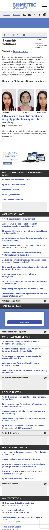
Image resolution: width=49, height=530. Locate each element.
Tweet (19, 35)
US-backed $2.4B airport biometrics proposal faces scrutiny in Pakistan (24, 232)
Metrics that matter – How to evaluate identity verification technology (22, 473)
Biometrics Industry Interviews (15, 378)
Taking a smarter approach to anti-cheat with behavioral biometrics (21, 357)
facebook (39, 14)
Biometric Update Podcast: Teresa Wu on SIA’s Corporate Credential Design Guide (22, 350)
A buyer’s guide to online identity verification (21, 459)
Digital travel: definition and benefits (17, 479)
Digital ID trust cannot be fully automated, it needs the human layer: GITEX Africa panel (23, 427)
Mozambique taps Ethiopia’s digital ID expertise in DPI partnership (23, 412)
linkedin (29, 14)
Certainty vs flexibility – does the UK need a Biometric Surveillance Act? (20, 343)
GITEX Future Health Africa (24, 511)
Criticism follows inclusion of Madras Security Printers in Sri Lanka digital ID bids (21, 254)
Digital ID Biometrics (10, 433)
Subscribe (16, 15)
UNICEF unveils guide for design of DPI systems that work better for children (24, 405)
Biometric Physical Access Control (16, 180)
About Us (7, 15)
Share (9, 35)
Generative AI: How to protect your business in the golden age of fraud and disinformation (23, 465)
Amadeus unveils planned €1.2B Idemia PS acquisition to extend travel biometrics (20, 225)
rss (24, 14)
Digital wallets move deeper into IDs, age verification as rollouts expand (24, 239)
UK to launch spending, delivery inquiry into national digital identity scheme (24, 268)
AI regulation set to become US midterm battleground (19, 275)
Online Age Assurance (11, 195)
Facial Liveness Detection (12, 200)
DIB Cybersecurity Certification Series (24, 504)
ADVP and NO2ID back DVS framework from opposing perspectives (24, 371)
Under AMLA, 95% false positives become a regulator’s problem (20, 364)
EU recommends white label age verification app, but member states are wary (24, 295)
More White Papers (10, 484)
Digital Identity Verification (13, 185)
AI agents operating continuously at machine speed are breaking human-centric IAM (24, 261)
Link (28, 35)
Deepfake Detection (10, 190)
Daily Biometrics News (11, 301)
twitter (34, 14)
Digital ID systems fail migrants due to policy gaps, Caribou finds (24, 398)
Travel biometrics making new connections (20, 219)
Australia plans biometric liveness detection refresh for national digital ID (24, 282)
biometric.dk (20, 51)
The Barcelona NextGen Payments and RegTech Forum (24, 519)
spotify (44, 14)
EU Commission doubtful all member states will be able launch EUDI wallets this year (23, 246)
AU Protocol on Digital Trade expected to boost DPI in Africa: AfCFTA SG (24, 419)
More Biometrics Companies (14, 332)
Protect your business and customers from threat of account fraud (24, 453)
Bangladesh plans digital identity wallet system (22, 289)
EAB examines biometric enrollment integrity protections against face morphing (23, 119)
